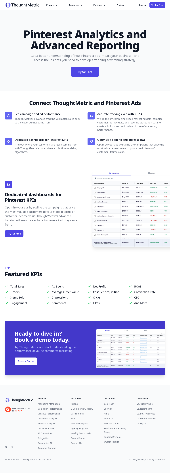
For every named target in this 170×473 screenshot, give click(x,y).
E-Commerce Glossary (82, 408)
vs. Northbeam (144, 408)
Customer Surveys (47, 448)
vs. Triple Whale (145, 403)
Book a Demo (26, 361)
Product (52, 5)
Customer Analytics (47, 418)
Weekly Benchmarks (81, 433)
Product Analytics (46, 423)
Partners (99, 5)
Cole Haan (109, 403)
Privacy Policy (29, 459)
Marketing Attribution (49, 403)
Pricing (120, 5)
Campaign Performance (50, 408)
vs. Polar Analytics (146, 413)
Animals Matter (111, 423)
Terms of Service (12, 459)
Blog (73, 418)
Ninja (106, 413)
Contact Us (76, 443)
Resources (76, 5)
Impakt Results (111, 441)
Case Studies (77, 413)
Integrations (44, 438)
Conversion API (45, 443)
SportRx (108, 408)
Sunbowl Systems (112, 436)
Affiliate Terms (45, 459)
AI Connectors (45, 433)
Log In (142, 5)
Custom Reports (46, 428)
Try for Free (157, 5)
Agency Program (79, 428)
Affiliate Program (79, 423)
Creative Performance (49, 413)
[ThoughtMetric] (19, 400)
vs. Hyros (141, 423)
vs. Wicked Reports (146, 418)
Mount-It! (108, 418)
